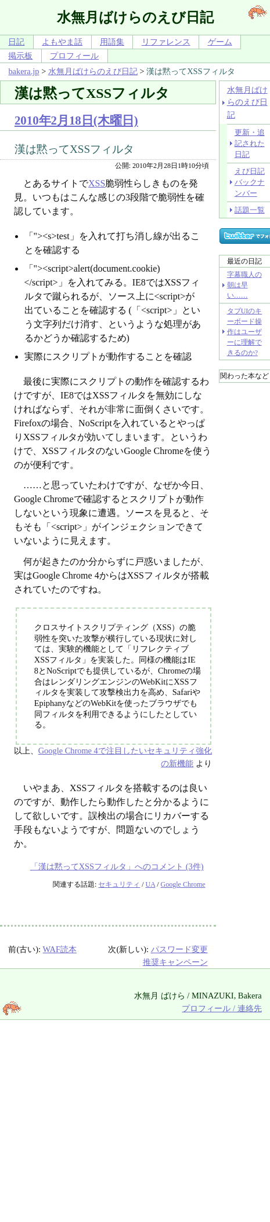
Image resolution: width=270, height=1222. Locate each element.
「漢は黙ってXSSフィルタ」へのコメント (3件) (117, 866)
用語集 (112, 41)
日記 (16, 41)
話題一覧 (250, 210)
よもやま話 (62, 41)
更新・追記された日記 (250, 143)
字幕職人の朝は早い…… (244, 284)
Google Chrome (183, 884)
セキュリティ (119, 884)
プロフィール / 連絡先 (221, 1008)
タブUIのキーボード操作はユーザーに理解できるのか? (244, 332)
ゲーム (220, 41)
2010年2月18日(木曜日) (76, 120)
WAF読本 (60, 949)
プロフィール (74, 55)
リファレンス (166, 41)
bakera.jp (23, 71)
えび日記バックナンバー (250, 182)
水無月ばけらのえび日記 (93, 71)
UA (151, 884)
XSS (96, 183)
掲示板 (20, 55)
